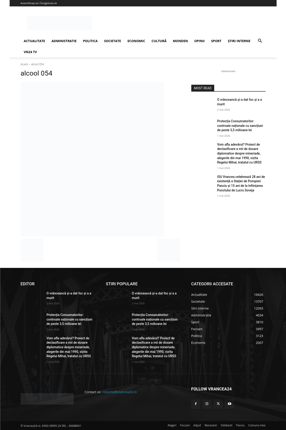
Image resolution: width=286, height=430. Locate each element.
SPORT (216, 41)
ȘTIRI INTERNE (239, 41)
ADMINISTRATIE (64, 41)
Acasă (24, 64)
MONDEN (180, 41)
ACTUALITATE (34, 41)
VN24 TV (30, 52)
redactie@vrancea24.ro (119, 392)
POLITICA (90, 41)
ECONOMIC (136, 41)
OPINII (199, 41)
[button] (260, 41)
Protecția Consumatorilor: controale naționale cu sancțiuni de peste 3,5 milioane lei (240, 125)
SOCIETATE (112, 41)
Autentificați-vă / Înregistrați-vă (39, 3)
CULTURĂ (159, 41)
